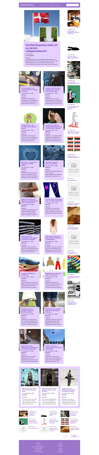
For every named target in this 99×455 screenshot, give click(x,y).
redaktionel (23, 97)
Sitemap (60, 451)
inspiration (27, 57)
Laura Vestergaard (29, 55)
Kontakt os (58, 5)
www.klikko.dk (39, 451)
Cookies (52, 5)
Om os (48, 5)
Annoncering (42, 5)
